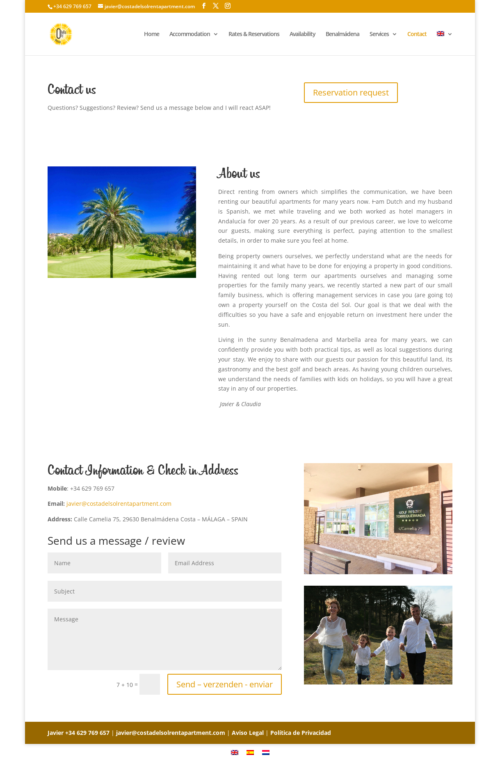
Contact (417, 34)
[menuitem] (444, 43)
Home (151, 34)
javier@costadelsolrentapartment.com (118, 503)
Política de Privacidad (300, 733)
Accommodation (189, 34)
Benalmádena (342, 34)
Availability (302, 34)
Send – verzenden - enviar (224, 684)
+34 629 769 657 (87, 733)
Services (379, 34)
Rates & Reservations (253, 34)
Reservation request (351, 92)
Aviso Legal (248, 733)
